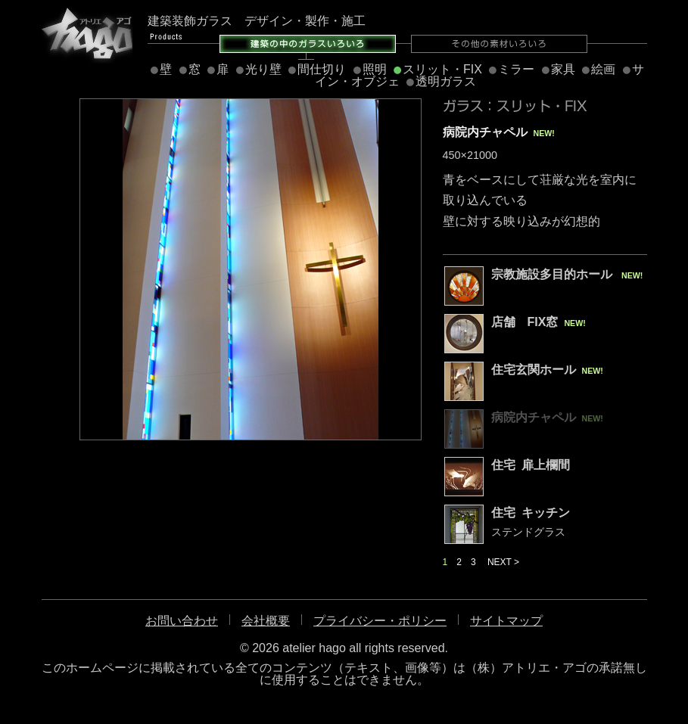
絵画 (603, 69)
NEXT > (503, 562)
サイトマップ (506, 620)
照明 (375, 69)
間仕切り (321, 69)
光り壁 (263, 69)
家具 (563, 69)
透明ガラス (446, 81)
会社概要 (265, 620)
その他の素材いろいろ (499, 44)
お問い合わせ (181, 620)
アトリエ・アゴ (87, 34)
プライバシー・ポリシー (380, 620)
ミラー (516, 69)
